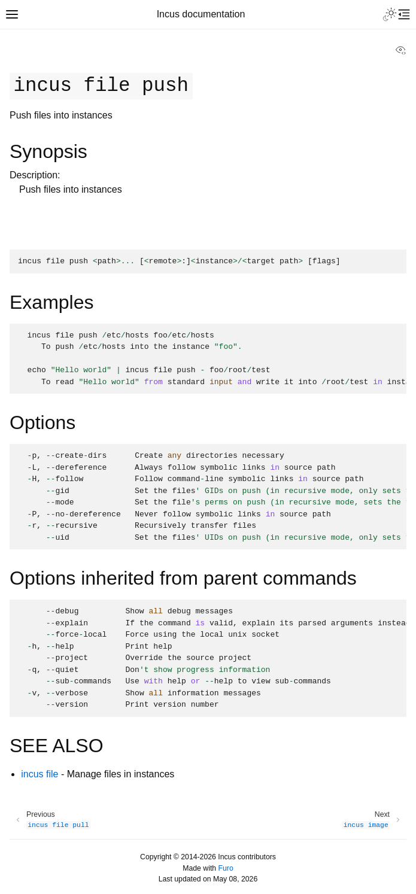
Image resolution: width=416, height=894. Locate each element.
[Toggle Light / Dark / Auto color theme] (389, 14)
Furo (225, 868)
